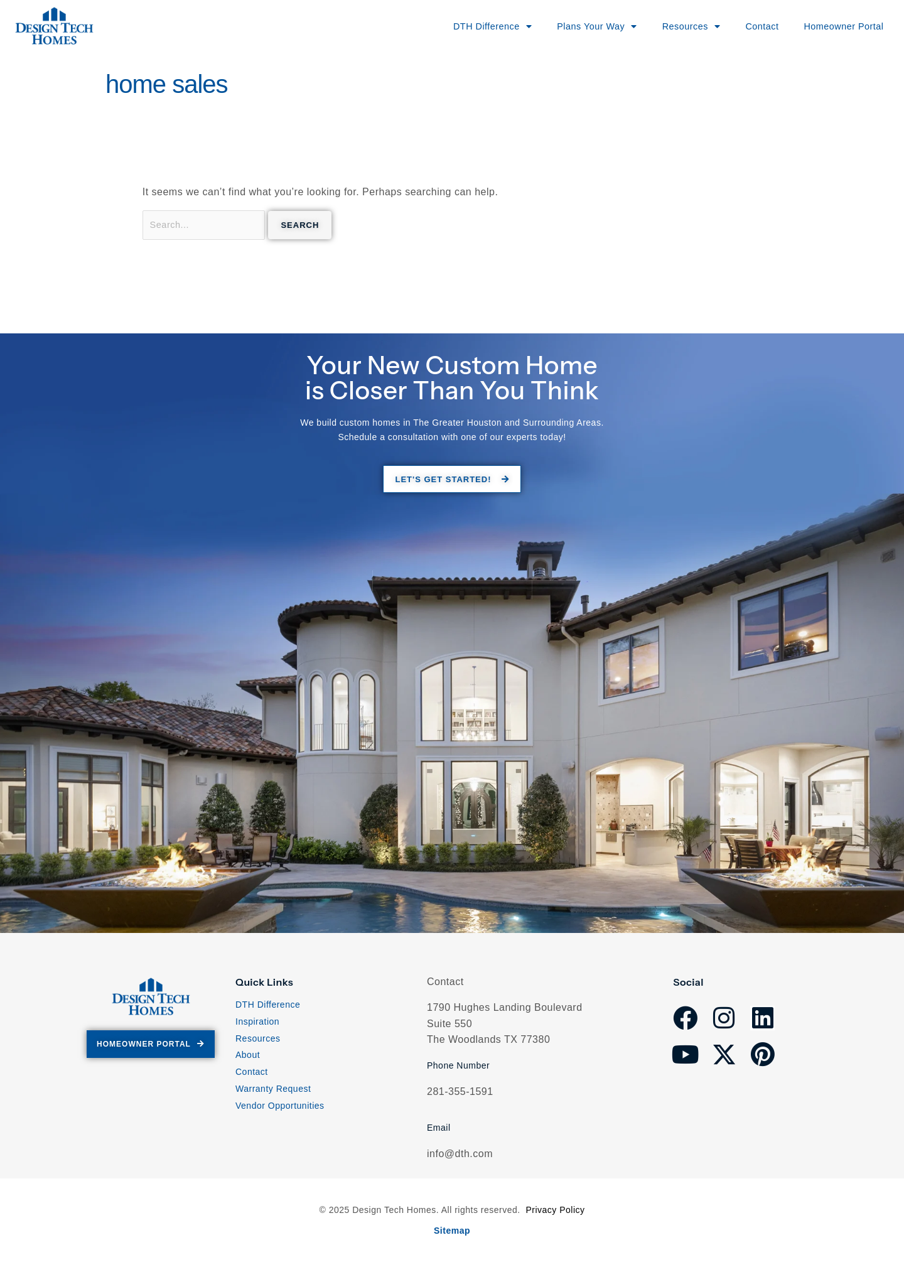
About (247, 1060)
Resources (257, 1043)
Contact (746, 26)
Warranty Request (273, 1094)
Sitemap (452, 1233)
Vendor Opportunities (280, 1111)
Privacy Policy (554, 1214)
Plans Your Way (571, 26)
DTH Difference (267, 1010)
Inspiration (257, 1026)
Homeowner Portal (834, 26)
